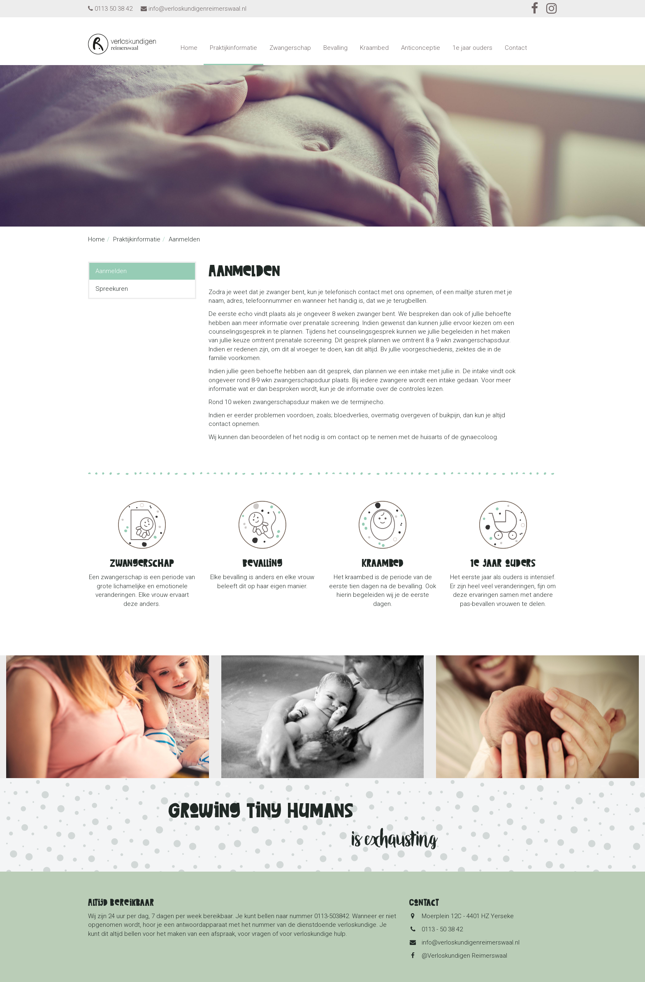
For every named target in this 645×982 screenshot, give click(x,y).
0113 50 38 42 (113, 8)
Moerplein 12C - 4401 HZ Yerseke (468, 916)
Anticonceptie (420, 47)
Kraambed (374, 47)
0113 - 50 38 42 (442, 929)
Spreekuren (111, 288)
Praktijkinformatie (233, 47)
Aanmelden (111, 271)
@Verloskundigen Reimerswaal (464, 955)
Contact (516, 47)
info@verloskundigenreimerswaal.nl (197, 8)
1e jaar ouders (472, 47)
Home (189, 47)
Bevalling (335, 47)
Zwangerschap (290, 47)
